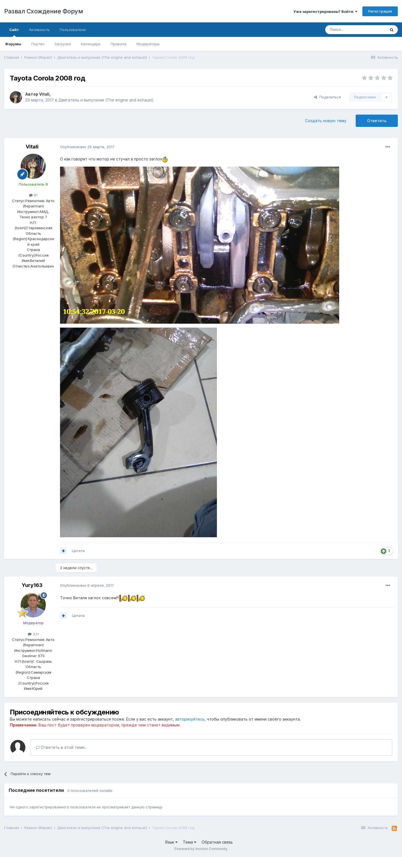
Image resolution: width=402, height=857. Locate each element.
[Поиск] (355, 29)
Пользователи (73, 29)
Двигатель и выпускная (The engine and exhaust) (106, 100)
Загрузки (62, 44)
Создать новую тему (325, 120)
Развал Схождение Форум (43, 11)
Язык (171, 842)
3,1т (33, 634)
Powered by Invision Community (201, 849)
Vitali (44, 94)
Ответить (376, 120)
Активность (39, 29)
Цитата (78, 550)
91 (33, 195)
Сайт (14, 32)
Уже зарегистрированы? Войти (325, 11)
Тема (189, 842)
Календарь (90, 44)
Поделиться (327, 97)
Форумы (13, 44)
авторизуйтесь (190, 719)
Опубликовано (87, 147)
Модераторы (148, 44)
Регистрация (380, 11)
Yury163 (32, 585)
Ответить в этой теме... (61, 747)
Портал (37, 44)
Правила (118, 44)
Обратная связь (217, 842)
